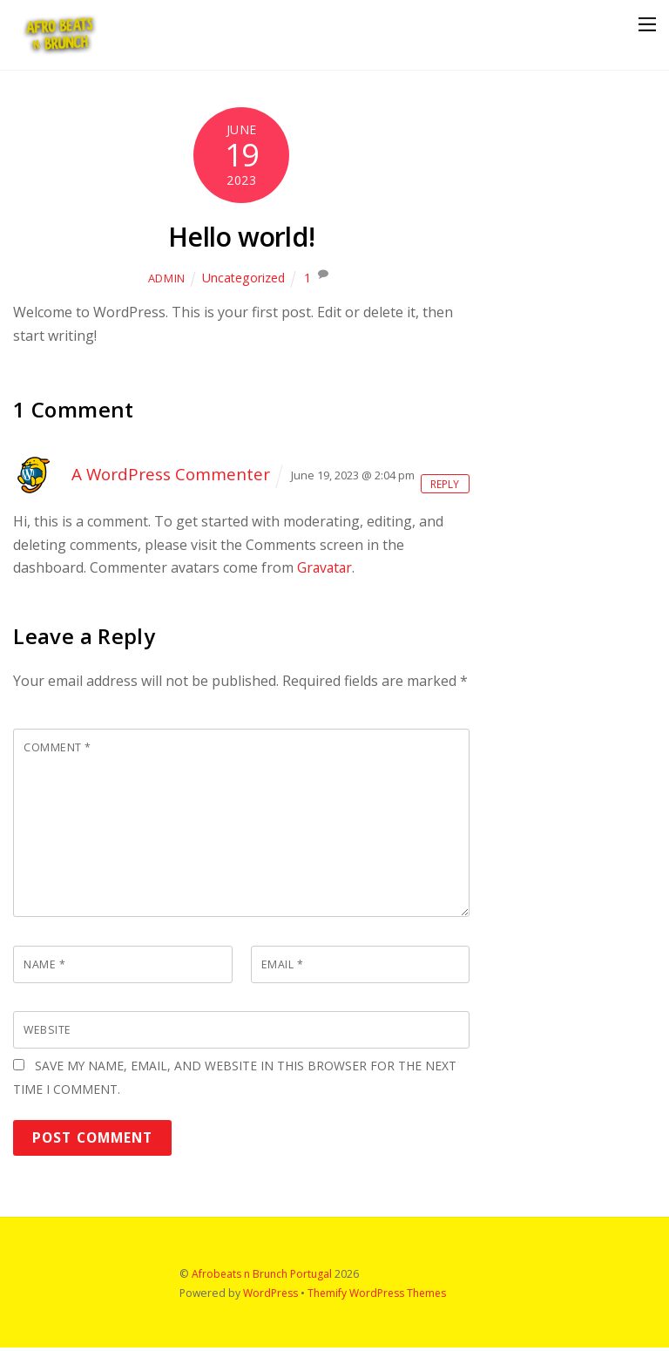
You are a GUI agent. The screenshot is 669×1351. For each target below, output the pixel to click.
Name (44, 965)
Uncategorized (243, 277)
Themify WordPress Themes (379, 1296)
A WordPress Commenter (172, 473)
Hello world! (241, 236)
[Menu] (647, 24)
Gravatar (326, 567)
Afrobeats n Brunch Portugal (262, 1277)
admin (166, 278)
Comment (57, 748)
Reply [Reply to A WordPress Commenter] (442, 484)
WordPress (271, 1296)
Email (282, 965)
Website (48, 1031)
